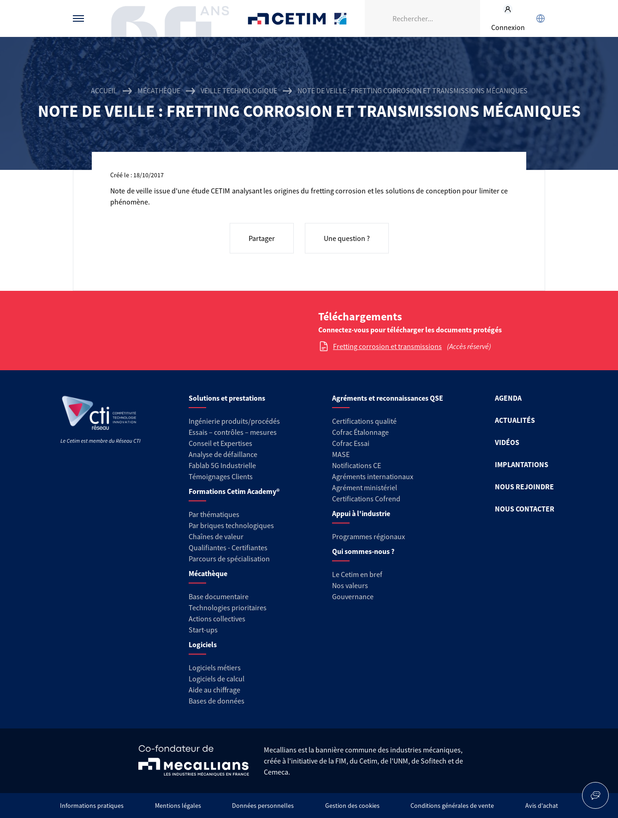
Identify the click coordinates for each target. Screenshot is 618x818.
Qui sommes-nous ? (363, 551)
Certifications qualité (364, 421)
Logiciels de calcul (216, 678)
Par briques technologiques (231, 525)
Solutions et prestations (227, 398)
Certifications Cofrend (366, 498)
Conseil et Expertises (220, 443)
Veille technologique (239, 90)
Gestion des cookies (352, 805)
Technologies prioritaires (228, 607)
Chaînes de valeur (216, 536)
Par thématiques (214, 514)
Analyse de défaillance (223, 454)
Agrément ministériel (364, 487)
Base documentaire (219, 596)
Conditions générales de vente (452, 805)
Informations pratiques (92, 805)
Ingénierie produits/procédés (234, 421)
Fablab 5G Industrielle (222, 465)
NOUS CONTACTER (524, 508)
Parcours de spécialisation (229, 558)
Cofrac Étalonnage (360, 432)
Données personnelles (263, 805)
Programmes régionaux (368, 536)
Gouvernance (353, 596)
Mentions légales (178, 805)
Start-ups (203, 629)
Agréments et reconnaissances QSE (387, 398)
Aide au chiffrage (214, 689)
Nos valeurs (350, 585)
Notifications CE (356, 465)
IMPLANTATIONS (521, 464)
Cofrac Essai (350, 443)
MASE (341, 454)
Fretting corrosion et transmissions (387, 346)
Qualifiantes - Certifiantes (228, 547)
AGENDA (508, 398)
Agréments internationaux (372, 476)
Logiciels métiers (215, 667)
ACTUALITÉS (515, 420)
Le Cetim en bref (357, 574)
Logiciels (203, 644)
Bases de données (216, 700)
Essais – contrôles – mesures (233, 432)
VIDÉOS (507, 442)
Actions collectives (217, 618)
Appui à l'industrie (361, 513)
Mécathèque (158, 90)
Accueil (104, 90)
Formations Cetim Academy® (234, 491)
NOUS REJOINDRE (524, 486)
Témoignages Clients (221, 476)
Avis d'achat (541, 805)
